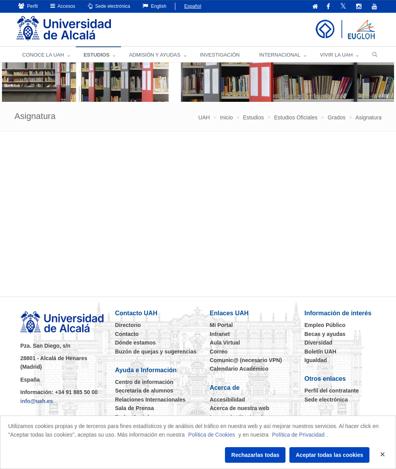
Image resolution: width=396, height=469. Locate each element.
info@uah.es (36, 401)
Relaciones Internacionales (150, 399)
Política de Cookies (211, 435)
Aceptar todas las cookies (329, 455)
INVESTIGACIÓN (220, 55)
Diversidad (319, 342)
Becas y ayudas (325, 334)
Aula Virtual (225, 342)
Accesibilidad (227, 399)
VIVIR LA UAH (336, 55)
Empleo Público (325, 325)
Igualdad (316, 360)
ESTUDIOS (96, 55)
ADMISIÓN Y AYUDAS (154, 55)
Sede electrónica (109, 6)
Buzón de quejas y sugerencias (156, 351)
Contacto (127, 334)
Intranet (220, 334)
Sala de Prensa (134, 408)
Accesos (62, 6)
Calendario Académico (239, 369)
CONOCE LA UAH (43, 55)
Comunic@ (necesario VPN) (246, 360)
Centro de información (144, 382)
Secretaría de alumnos (144, 390)
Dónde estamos (135, 342)
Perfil (28, 6)
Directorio (128, 325)
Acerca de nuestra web (239, 408)
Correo (219, 351)
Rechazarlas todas (255, 455)
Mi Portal (221, 325)
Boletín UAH (321, 351)
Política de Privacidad (298, 435)
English (154, 6)
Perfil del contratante (332, 390)
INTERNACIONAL (279, 55)
